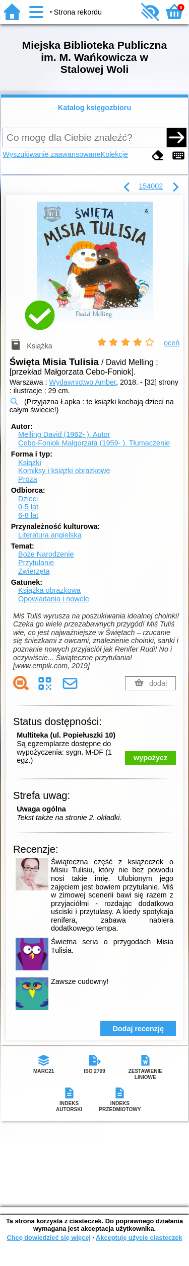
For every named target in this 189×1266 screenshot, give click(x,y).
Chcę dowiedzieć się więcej (48, 1237)
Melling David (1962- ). (64, 434)
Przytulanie (36, 563)
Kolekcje (114, 154)
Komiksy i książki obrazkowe (64, 471)
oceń (171, 343)
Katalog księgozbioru (95, 108)
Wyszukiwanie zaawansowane (51, 154)
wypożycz (150, 758)
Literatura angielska (50, 535)
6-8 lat (28, 515)
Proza (27, 479)
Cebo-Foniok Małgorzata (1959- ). (94, 443)
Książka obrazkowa (49, 590)
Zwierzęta (33, 571)
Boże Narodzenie (46, 554)
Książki (29, 463)
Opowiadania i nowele (53, 599)
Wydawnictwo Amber (82, 382)
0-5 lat (28, 507)
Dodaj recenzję (138, 1029)
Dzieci (28, 499)
